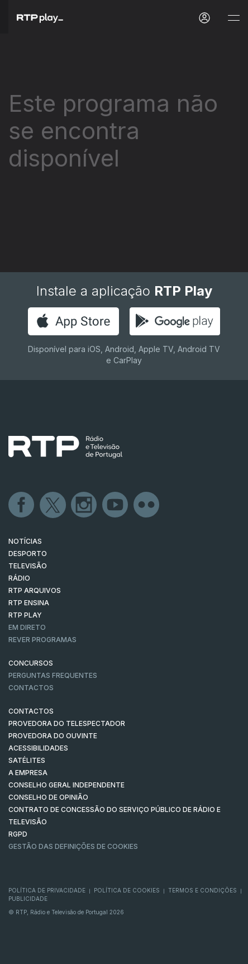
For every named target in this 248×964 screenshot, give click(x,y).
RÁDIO (19, 578)
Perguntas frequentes (52, 675)
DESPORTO (27, 553)
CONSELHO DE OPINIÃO (48, 797)
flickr (146, 505)
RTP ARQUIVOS (34, 590)
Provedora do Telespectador (66, 723)
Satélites (26, 760)
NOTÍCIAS (25, 541)
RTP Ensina (28, 603)
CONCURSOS (30, 663)
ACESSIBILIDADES (38, 748)
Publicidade (27, 898)
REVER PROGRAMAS (42, 639)
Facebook (21, 505)
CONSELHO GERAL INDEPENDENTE (66, 785)
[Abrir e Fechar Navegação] (233, 18)
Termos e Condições (202, 890)
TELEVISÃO (27, 566)
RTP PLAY (25, 615)
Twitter (53, 505)
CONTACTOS (31, 711)
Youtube (115, 505)
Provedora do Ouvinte (52, 736)
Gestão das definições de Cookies (73, 846)
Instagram (84, 505)
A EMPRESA (27, 772)
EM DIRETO (27, 627)
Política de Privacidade (46, 890)
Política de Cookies (127, 890)
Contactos (31, 687)
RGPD (17, 834)
